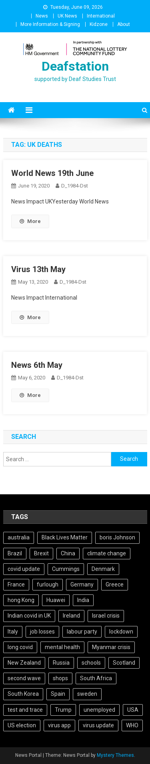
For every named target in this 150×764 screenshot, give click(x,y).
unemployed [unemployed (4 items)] (99, 710)
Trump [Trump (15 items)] (63, 710)
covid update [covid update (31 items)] (24, 569)
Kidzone (99, 24)
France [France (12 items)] (16, 584)
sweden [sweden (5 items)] (87, 694)
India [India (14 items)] (83, 600)
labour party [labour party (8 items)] (82, 631)
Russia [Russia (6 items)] (61, 662)
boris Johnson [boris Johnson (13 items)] (117, 537)
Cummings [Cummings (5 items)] (66, 569)
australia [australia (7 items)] (19, 537)
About (123, 24)
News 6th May (36, 365)
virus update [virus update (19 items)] (98, 725)
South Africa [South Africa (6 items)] (96, 678)
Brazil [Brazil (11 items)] (15, 553)
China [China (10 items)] (68, 553)
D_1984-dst (74, 186)
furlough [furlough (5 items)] (47, 584)
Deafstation (75, 66)
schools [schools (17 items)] (91, 662)
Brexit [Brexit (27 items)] (41, 553)
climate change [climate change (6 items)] (106, 553)
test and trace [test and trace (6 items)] (25, 710)
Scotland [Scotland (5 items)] (124, 662)
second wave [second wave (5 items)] (24, 678)
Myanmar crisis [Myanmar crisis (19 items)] (111, 647)
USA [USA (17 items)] (132, 710)
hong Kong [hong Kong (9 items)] (21, 600)
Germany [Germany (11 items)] (82, 584)
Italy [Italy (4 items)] (13, 631)
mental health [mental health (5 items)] (62, 647)
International (101, 16)
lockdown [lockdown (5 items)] (121, 631)
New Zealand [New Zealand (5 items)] (24, 662)
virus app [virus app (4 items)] (59, 725)
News (42, 16)
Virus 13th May (38, 269)
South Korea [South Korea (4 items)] (23, 694)
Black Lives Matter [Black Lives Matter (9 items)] (65, 537)
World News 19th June (52, 173)
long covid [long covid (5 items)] (20, 647)
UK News (67, 16)
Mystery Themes (115, 755)
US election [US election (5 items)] (22, 725)
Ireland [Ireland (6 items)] (71, 615)
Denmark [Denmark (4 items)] (103, 569)
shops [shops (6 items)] (60, 678)
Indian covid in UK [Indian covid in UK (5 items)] (29, 615)
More (30, 221)
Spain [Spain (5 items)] (58, 694)
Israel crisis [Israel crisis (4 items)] (106, 615)
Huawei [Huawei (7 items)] (55, 600)
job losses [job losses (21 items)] (42, 631)
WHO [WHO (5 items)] (132, 725)
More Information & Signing (50, 24)
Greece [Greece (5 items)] (115, 584)
